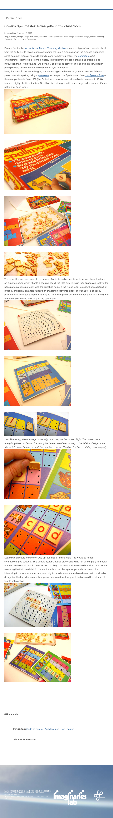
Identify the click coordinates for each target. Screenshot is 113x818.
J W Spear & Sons (94, 75)
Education (43, 37)
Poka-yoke (9, 39)
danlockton (11, 33)
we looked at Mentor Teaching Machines (46, 48)
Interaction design (82, 37)
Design (20, 37)
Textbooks (31, 39)
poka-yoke (43, 75)
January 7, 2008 (25, 33)
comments (83, 56)
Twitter (7, 783)
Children (12, 37)
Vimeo (38, 783)
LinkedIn (46, 783)
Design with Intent (31, 37)
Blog (6, 37)
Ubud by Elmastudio (36, 796)
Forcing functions (56, 37)
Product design (20, 39)
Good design (69, 37)
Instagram (30, 783)
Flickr (22, 783)
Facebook (14, 783)
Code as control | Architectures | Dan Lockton (50, 729)
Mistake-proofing (97, 37)
